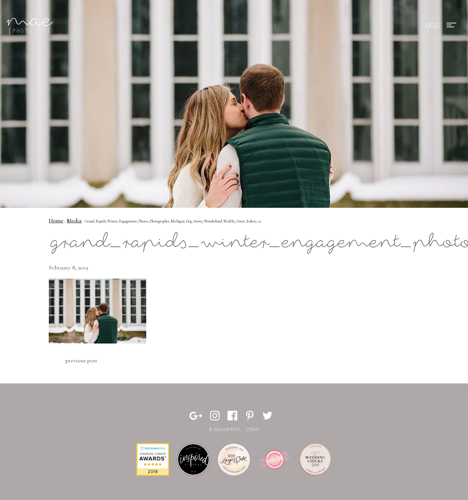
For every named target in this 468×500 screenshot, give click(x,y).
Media (74, 220)
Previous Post (81, 360)
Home (56, 220)
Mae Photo (30, 26)
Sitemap (252, 430)
